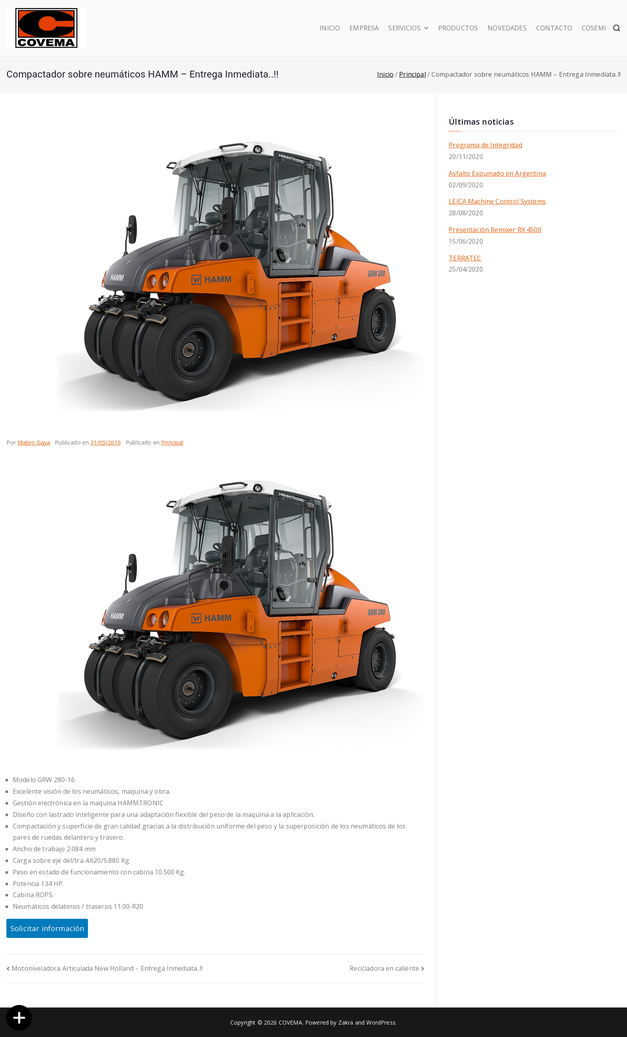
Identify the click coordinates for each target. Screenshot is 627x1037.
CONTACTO (554, 28)
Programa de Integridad (485, 145)
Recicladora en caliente (384, 968)
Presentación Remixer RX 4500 (495, 229)
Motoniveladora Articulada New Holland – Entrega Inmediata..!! (107, 968)
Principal (172, 442)
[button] (425, 28)
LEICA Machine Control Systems (497, 201)
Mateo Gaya (34, 442)
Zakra (345, 1022)
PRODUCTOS (458, 28)
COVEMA (290, 1022)
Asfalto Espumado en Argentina (497, 173)
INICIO (329, 28)
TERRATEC (465, 258)
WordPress (380, 1022)
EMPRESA (364, 28)
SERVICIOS (408, 28)
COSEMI (594, 28)
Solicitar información (47, 928)
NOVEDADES (506, 28)
